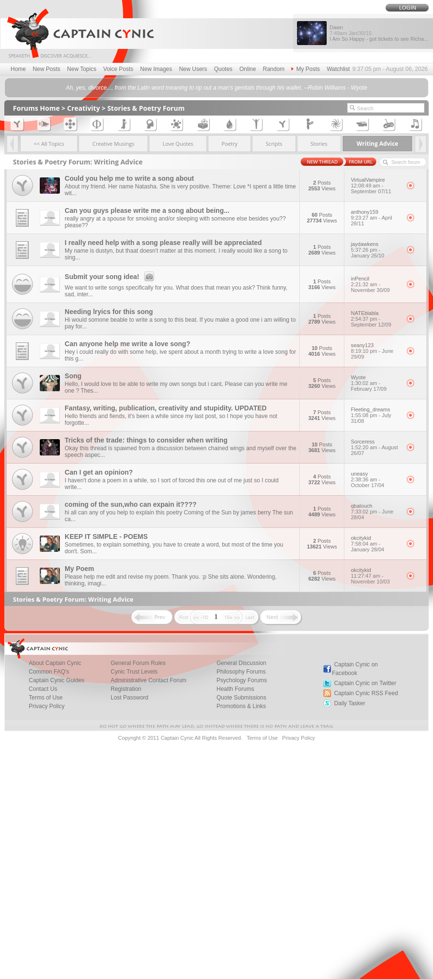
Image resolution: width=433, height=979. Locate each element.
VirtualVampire (375, 185)
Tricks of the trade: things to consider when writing (146, 440)
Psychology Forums (241, 680)
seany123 (375, 351)
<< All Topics (49, 143)
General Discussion (241, 663)
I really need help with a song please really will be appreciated (163, 242)
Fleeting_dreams (375, 415)
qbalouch (375, 511)
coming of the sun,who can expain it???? (130, 504)
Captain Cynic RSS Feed (366, 693)
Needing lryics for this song (109, 311)
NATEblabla (375, 318)
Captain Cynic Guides (56, 680)
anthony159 (375, 217)
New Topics (81, 69)
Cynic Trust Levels (134, 671)
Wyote (375, 383)
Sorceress (375, 447)
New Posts (46, 69)
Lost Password (129, 697)
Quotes (223, 69)
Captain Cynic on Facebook (355, 668)
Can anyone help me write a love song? (127, 344)
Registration (126, 689)
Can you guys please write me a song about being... (147, 210)
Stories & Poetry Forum (146, 108)
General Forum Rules (138, 663)
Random (274, 69)
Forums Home (36, 108)
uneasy (375, 479)
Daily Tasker (349, 703)
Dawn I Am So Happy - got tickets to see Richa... (379, 33)
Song (73, 376)
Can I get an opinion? (99, 472)
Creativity (83, 108)
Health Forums (235, 689)
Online (247, 69)
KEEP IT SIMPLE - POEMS (106, 536)
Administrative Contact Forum (148, 680)
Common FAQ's (49, 671)
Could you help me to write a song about (129, 178)
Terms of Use (46, 697)
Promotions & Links (241, 706)
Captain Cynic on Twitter (365, 683)
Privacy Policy (47, 706)
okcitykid (375, 543)
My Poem (79, 568)
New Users (193, 69)
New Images (156, 69)
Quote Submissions (241, 697)
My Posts (305, 69)
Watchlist (338, 69)
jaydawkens (375, 249)
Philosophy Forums (241, 671)
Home (18, 69)
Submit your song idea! (111, 276)
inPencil (375, 284)
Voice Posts (118, 69)
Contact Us (43, 689)
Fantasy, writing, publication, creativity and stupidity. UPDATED (166, 408)
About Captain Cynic (55, 663)
